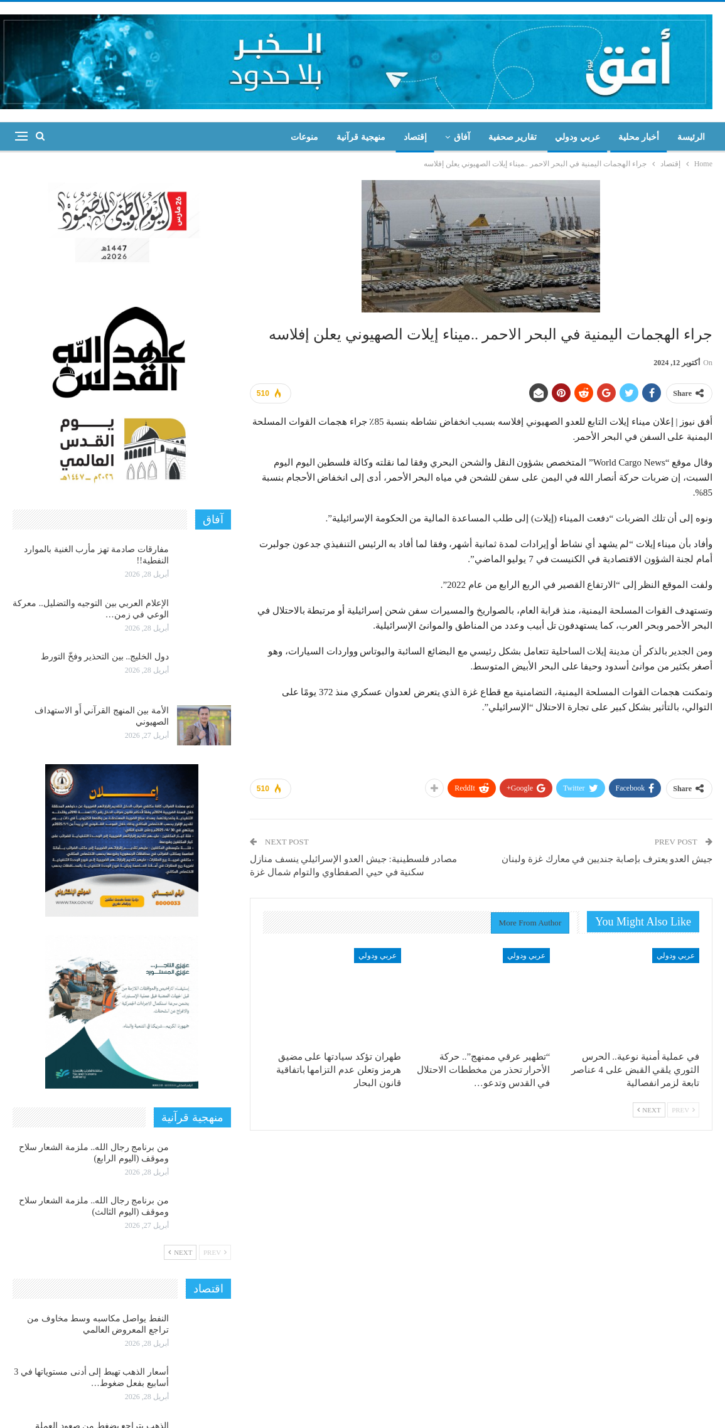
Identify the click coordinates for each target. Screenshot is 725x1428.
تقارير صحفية (512, 137)
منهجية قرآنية (360, 137)
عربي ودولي (577, 137)
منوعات (304, 137)
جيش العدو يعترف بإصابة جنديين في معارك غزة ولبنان (607, 859)
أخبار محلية (639, 137)
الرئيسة (691, 137)
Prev (683, 1110)
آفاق (462, 137)
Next (649, 1110)
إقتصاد (415, 137)
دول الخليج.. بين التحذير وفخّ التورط (105, 656)
